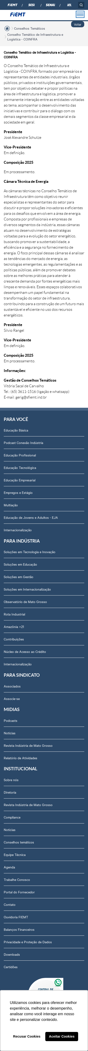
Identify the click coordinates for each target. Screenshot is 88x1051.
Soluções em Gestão (18, 576)
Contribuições (14, 639)
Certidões (11, 966)
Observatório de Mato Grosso (25, 601)
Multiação (11, 505)
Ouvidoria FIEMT (16, 917)
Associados (12, 686)
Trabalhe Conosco (17, 879)
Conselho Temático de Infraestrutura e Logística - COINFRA (35, 36)
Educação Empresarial (19, 480)
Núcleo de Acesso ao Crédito (25, 651)
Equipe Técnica (15, 854)
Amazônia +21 (14, 626)
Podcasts (10, 720)
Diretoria (10, 792)
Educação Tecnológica (20, 467)
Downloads (12, 954)
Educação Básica (16, 430)
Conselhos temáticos (19, 842)
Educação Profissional (20, 455)
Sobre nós (11, 779)
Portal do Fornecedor (19, 892)
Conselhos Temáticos (29, 28)
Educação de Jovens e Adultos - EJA (31, 517)
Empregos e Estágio (18, 492)
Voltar (77, 24)
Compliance (12, 817)
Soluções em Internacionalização (27, 589)
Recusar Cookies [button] (27, 1036)
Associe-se (12, 698)
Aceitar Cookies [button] (62, 1036)
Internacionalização (18, 529)
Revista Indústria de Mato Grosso (28, 745)
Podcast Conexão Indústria (23, 442)
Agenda (9, 867)
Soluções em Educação (20, 564)
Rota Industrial (14, 614)
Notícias (9, 733)
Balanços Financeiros (19, 929)
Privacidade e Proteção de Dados (28, 941)
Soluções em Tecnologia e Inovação (29, 551)
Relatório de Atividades (20, 757)
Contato (9, 904)
